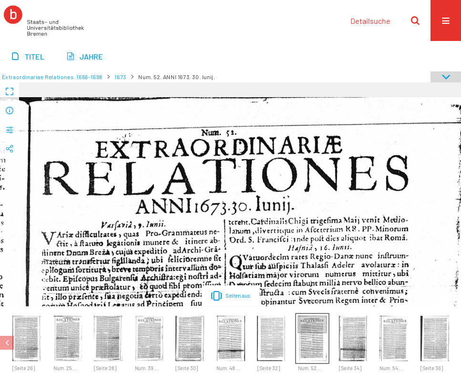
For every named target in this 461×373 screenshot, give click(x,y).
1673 (120, 76)
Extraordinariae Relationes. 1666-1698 (52, 76)
